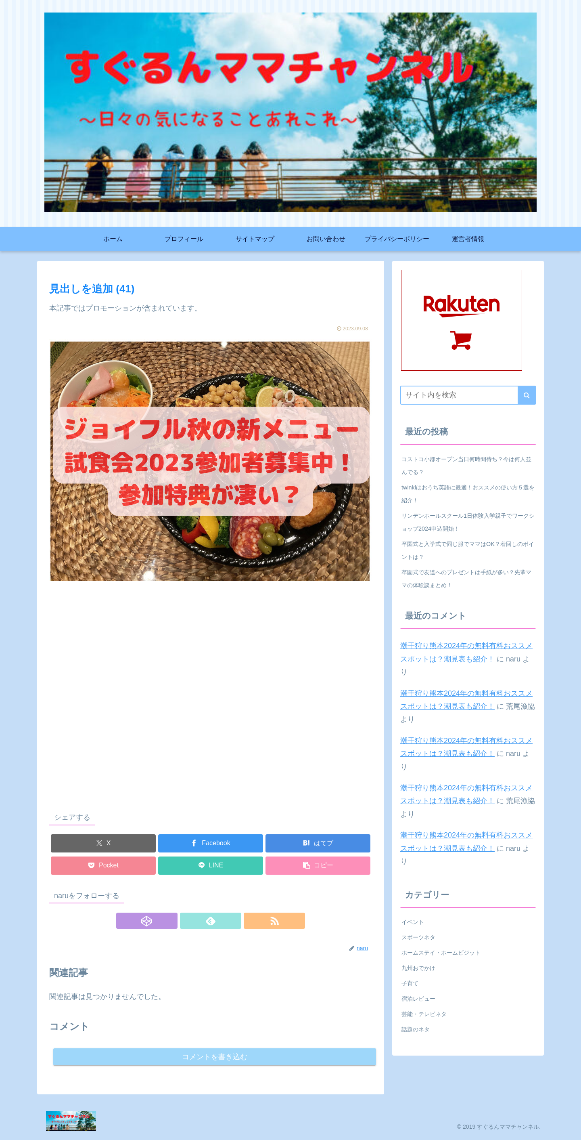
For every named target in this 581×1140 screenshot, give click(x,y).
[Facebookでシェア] (210, 843)
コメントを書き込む (214, 1057)
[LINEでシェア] (210, 866)
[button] (317, 866)
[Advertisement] (210, 704)
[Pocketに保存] (103, 866)
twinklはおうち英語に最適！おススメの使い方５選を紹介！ (468, 494)
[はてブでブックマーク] (317, 843)
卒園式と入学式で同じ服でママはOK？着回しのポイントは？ (467, 550)
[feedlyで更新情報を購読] (211, 921)
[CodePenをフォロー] (192, 921)
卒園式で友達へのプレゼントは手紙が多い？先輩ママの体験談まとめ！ (466, 578)
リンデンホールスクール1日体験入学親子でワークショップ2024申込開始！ (468, 522)
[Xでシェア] (103, 843)
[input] (468, 395)
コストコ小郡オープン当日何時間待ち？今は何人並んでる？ (466, 465)
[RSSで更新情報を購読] (229, 921)
